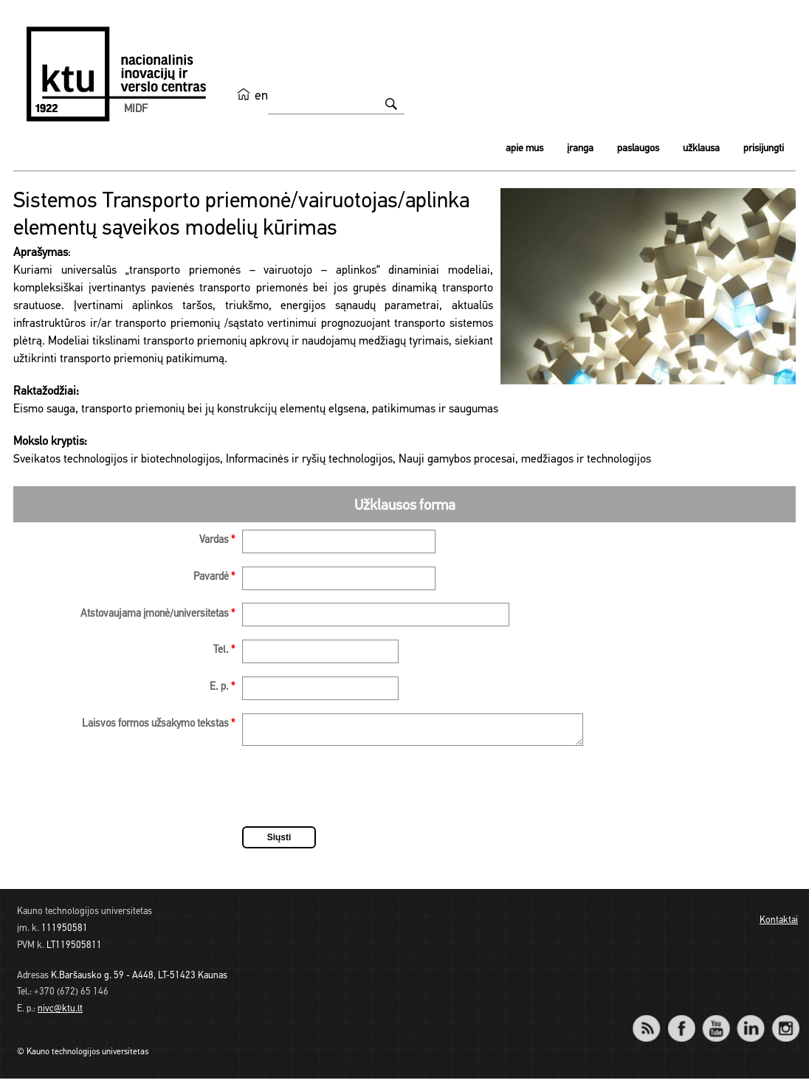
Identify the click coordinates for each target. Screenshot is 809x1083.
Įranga (580, 148)
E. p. (222, 687)
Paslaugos (638, 148)
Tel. (224, 650)
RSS (652, 1023)
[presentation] (354, 793)
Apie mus (524, 148)
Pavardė (214, 577)
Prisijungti (763, 148)
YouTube (715, 1023)
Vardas (217, 540)
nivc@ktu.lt (60, 1013)
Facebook (681, 1023)
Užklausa (701, 148)
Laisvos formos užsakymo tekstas (158, 724)
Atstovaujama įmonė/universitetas (157, 614)
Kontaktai (779, 925)
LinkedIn (750, 1023)
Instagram (785, 1023)
